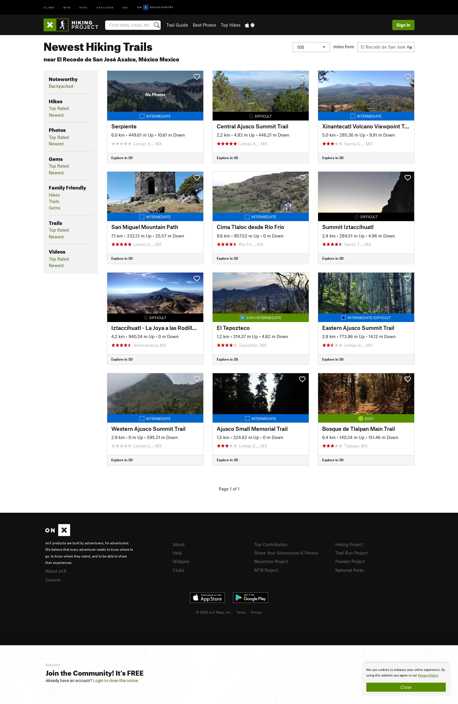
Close (406, 687)
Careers (52, 579)
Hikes (54, 194)
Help (177, 552)
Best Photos (204, 24)
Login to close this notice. (116, 680)
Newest (56, 115)
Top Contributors (270, 544)
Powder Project (350, 561)
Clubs (178, 570)
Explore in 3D (122, 158)
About (179, 544)
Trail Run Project (351, 552)
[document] (406, 679)
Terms (241, 612)
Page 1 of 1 (229, 488)
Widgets (181, 561)
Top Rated (59, 108)
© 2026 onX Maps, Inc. (214, 612)
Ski (125, 7)
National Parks (349, 570)
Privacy (256, 612)
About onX (55, 571)
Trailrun (105, 7)
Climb (49, 7)
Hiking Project (349, 544)
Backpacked (61, 86)
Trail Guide (177, 24)
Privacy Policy (428, 675)
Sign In (403, 24)
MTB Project (266, 570)
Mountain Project (271, 561)
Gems (54, 207)
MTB (67, 7)
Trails (54, 201)
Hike (83, 7)
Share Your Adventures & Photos (286, 552)
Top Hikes (230, 24)
